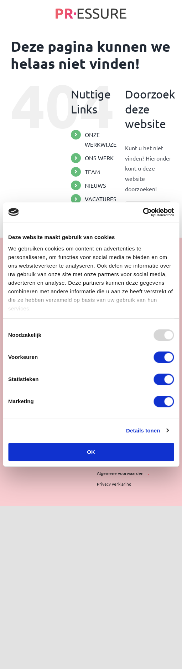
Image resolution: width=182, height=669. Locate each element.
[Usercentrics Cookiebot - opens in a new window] (142, 212)
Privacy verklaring (114, 484)
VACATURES (100, 198)
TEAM (92, 171)
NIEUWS (95, 185)
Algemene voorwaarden (120, 473)
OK (91, 452)
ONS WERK (99, 157)
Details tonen (143, 430)
